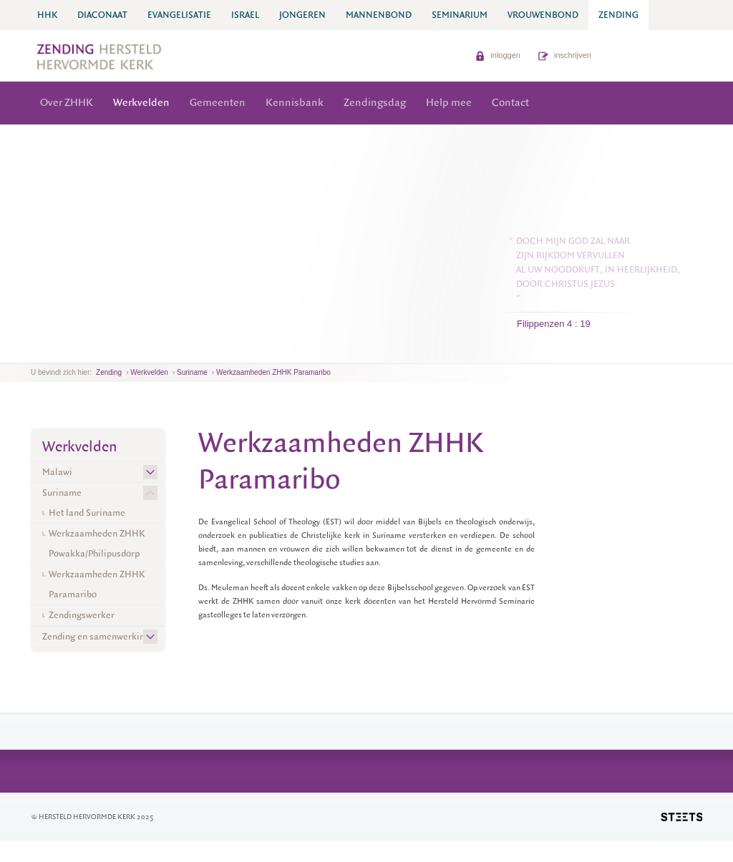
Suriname (192, 372)
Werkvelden (141, 102)
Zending (109, 372)
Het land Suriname (87, 512)
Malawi (57, 472)
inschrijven (564, 55)
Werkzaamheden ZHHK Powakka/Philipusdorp (97, 543)
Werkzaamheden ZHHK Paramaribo (273, 372)
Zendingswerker (82, 615)
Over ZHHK (66, 102)
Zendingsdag (375, 102)
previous (34, 351)
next (51, 351)
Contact (510, 102)
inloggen (497, 55)
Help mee (449, 102)
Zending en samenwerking (96, 636)
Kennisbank (295, 102)
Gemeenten (218, 102)
